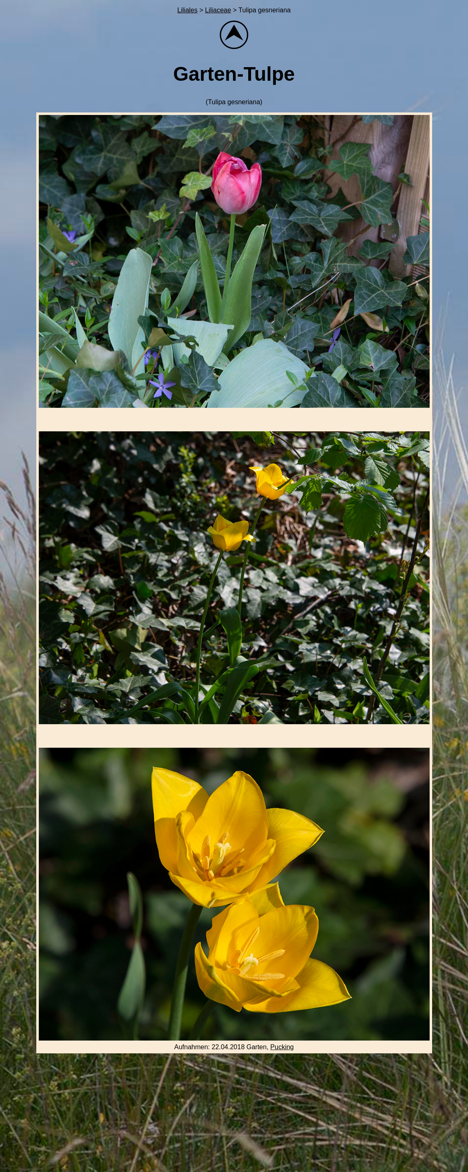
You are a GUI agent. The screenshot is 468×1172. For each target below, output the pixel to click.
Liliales (187, 10)
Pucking (282, 1046)
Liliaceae (218, 10)
